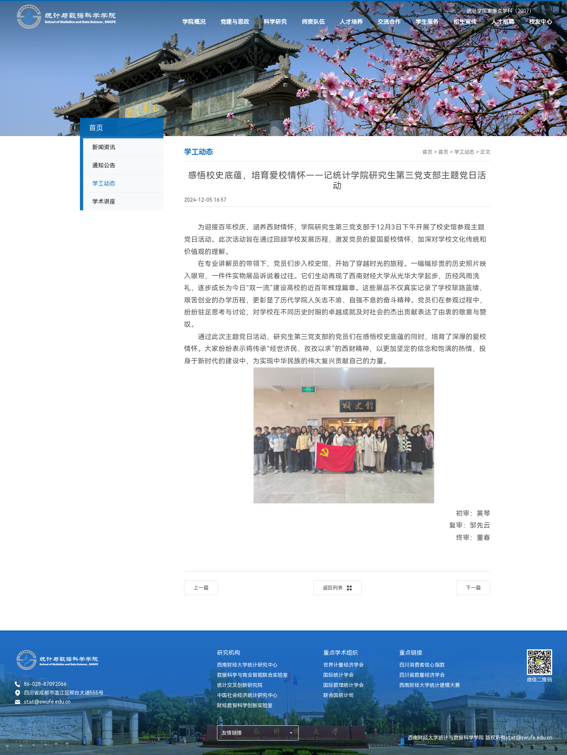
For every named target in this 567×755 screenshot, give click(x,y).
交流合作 (389, 21)
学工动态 (103, 187)
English (544, 11)
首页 (427, 152)
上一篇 (201, 588)
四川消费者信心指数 (422, 665)
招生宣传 (465, 21)
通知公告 (103, 168)
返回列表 (337, 588)
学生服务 (427, 21)
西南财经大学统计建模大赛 (429, 685)
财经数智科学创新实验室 (245, 705)
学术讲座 (103, 205)
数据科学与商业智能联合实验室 (252, 675)
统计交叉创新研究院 (240, 685)
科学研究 (275, 21)
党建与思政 (234, 21)
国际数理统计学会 (343, 685)
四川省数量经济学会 (422, 675)
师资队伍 (313, 21)
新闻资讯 (103, 150)
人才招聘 (502, 21)
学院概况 (193, 21)
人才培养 (351, 21)
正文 (485, 152)
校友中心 (540, 21)
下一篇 (473, 588)
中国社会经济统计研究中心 (247, 695)
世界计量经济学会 (343, 665)
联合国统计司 (338, 695)
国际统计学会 (338, 675)
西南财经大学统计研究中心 (247, 665)
